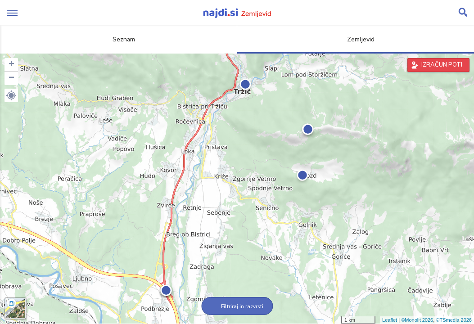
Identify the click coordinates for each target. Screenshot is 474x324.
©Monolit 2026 (417, 320)
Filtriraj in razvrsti (237, 306)
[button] (11, 95)
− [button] (11, 78)
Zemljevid (356, 39)
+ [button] (11, 65)
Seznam (118, 39)
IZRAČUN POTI (441, 65)
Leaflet (389, 320)
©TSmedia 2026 (454, 320)
